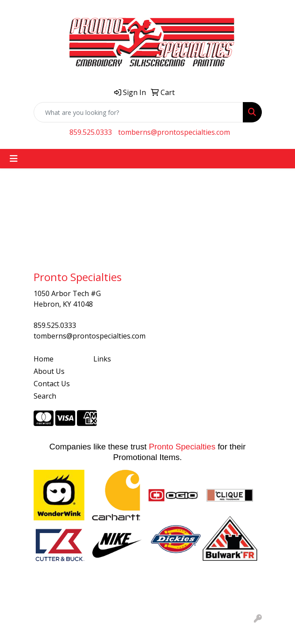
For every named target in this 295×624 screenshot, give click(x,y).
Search (45, 396)
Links (102, 359)
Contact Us (52, 383)
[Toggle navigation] (13, 158)
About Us (49, 371)
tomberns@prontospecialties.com (174, 132)
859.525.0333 (90, 132)
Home (44, 359)
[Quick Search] (138, 112)
